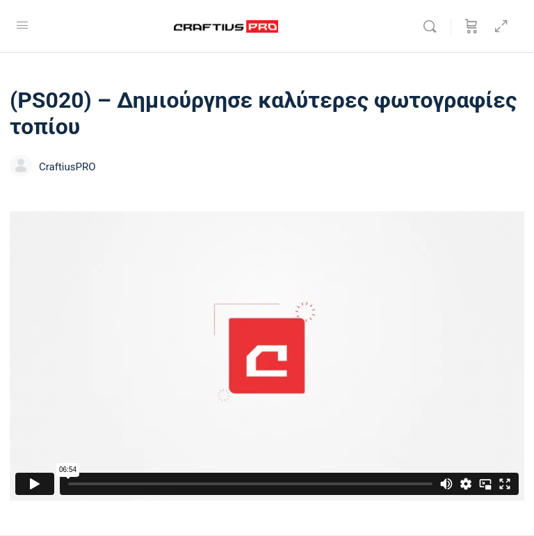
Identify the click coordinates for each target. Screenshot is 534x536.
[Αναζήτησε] (433, 26)
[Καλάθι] (471, 26)
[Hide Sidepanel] (501, 26)
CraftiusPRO (67, 167)
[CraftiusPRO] (21, 167)
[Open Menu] (22, 25)
